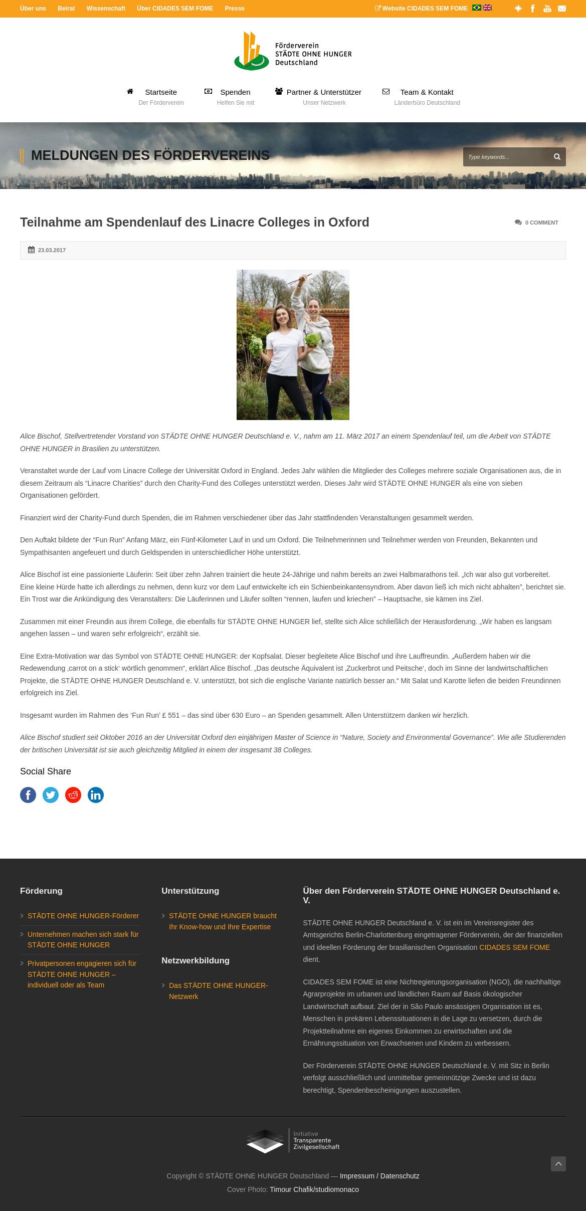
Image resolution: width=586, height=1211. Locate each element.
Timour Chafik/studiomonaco (314, 1189)
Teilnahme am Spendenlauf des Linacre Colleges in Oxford (194, 222)
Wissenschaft (106, 8)
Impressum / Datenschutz (380, 1176)
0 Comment (541, 223)
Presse (235, 8)
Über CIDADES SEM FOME (175, 8)
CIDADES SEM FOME (514, 947)
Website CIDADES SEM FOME (433, 8)
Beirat (66, 8)
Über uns (33, 8)
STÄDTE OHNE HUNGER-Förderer (83, 916)
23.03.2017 (52, 250)
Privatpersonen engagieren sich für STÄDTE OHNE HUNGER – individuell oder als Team (82, 974)
